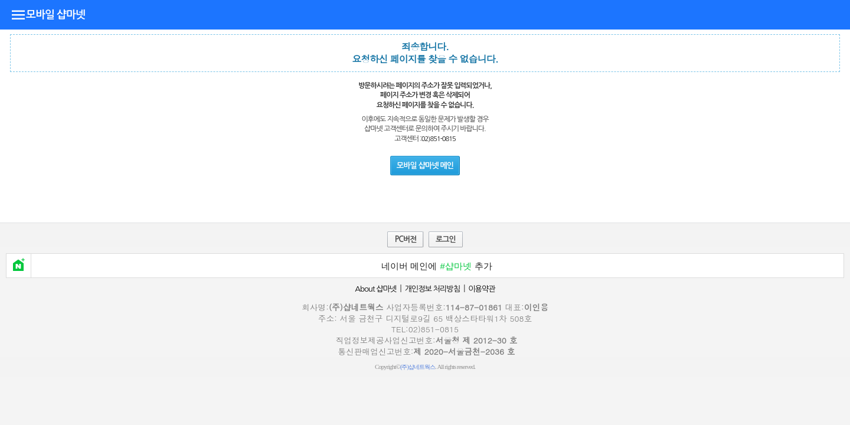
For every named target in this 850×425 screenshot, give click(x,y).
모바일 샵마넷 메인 (425, 165)
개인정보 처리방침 (432, 289)
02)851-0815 (438, 138)
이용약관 (481, 289)
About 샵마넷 (375, 289)
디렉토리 (18, 14)
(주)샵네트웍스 (417, 367)
